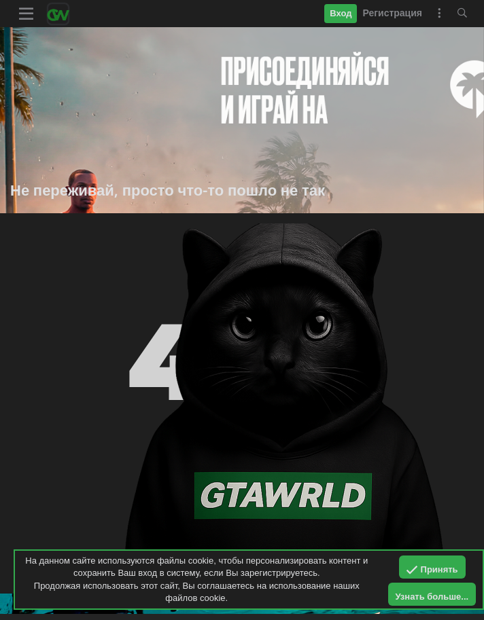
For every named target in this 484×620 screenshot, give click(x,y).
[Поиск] (462, 13)
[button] (26, 13)
